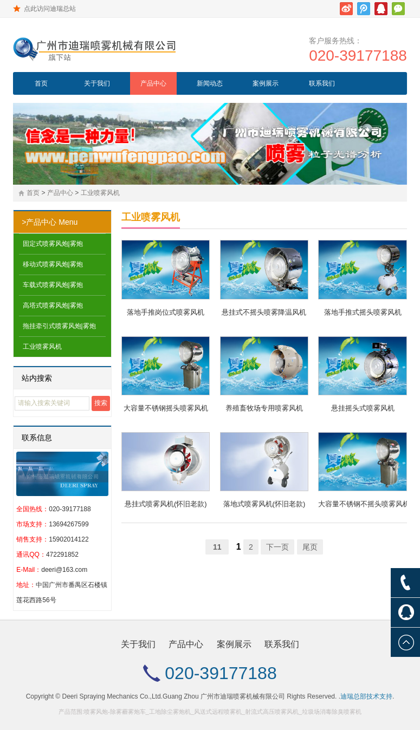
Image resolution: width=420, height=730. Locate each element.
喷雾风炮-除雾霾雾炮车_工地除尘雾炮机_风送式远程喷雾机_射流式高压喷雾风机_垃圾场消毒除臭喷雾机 (222, 711)
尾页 (310, 547)
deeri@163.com (64, 569)
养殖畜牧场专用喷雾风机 (264, 408)
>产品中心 (39, 222)
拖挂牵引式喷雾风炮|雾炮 (59, 326)
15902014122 (68, 539)
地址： (26, 585)
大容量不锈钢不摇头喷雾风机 (362, 504)
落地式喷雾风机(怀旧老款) (264, 504)
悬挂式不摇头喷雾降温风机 (264, 312)
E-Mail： (28, 569)
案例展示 (266, 83)
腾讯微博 (363, 8)
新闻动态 (210, 83)
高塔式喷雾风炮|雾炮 (53, 305)
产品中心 (153, 83)
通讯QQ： (31, 554)
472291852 (62, 554)
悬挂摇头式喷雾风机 (363, 408)
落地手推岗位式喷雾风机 (165, 312)
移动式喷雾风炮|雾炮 (53, 264)
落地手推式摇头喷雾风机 (363, 312)
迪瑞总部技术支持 (366, 696)
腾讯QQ (380, 8)
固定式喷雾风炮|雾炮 (53, 243)
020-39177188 (358, 55)
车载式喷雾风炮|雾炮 (53, 285)
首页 (41, 83)
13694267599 (68, 524)
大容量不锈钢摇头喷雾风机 (166, 408)
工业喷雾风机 (100, 193)
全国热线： (32, 509)
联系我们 (322, 83)
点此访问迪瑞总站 (50, 8)
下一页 (277, 547)
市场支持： (32, 524)
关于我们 (97, 83)
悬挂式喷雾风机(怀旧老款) (166, 504)
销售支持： (32, 539)
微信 (398, 8)
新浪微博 (346, 8)
